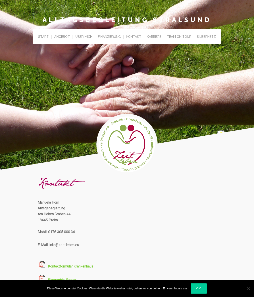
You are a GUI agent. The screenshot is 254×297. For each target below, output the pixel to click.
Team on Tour (179, 36)
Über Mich (83, 36)
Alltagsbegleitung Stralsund (127, 20)
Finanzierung (109, 36)
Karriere (154, 36)
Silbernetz (206, 36)
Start (43, 36)
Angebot (62, 36)
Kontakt (133, 36)
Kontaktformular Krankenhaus (71, 266)
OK (198, 288)
